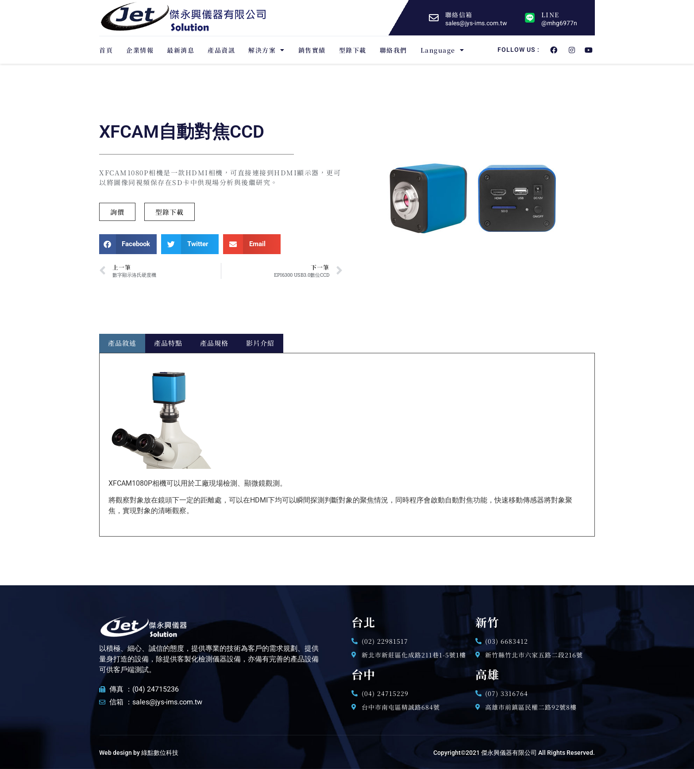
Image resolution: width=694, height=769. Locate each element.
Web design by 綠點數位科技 (138, 752)
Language (442, 50)
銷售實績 (312, 50)
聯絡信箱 (458, 14)
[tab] (122, 343)
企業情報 (140, 50)
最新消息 (180, 50)
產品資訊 (221, 50)
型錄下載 (352, 50)
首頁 (106, 50)
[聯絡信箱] (434, 18)
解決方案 (266, 50)
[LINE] (530, 18)
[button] (169, 212)
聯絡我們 (393, 50)
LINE (550, 14)
